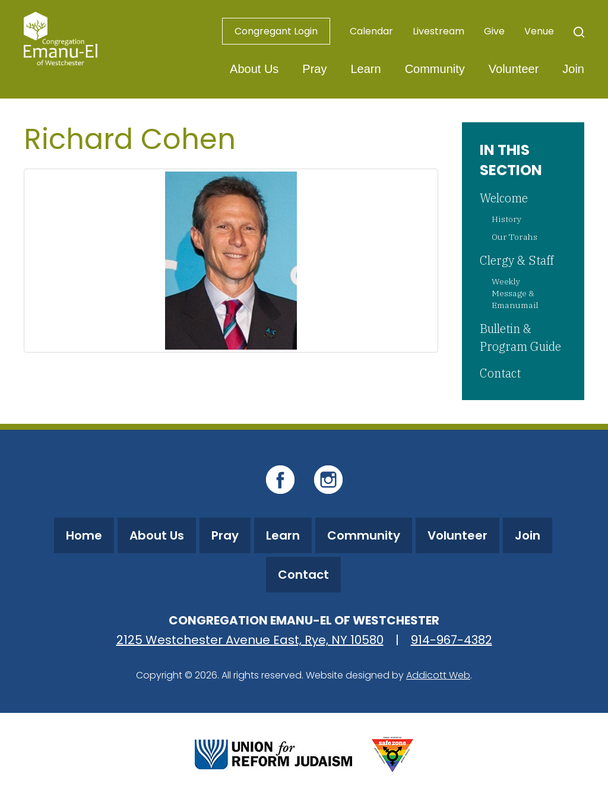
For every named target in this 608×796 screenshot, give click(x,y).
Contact (500, 373)
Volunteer (514, 68)
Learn (365, 68)
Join (573, 68)
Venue (539, 31)
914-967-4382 (451, 640)
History (506, 219)
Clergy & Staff (516, 260)
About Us (254, 68)
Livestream (438, 31)
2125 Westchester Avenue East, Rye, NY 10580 (250, 640)
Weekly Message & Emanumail (515, 293)
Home (84, 535)
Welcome (504, 198)
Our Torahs (514, 236)
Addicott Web (438, 675)
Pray (314, 68)
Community (435, 68)
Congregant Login (276, 31)
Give (494, 31)
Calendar (371, 31)
